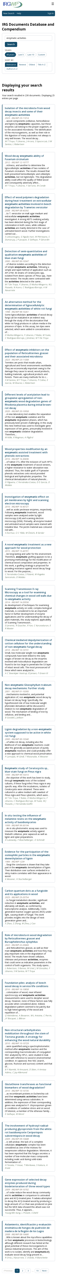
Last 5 (21, 54)
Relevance (11, 64)
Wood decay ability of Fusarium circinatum (24, 157)
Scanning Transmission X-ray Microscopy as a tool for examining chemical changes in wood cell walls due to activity (28, 594)
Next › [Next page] (44, 1270)
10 (37, 1270)
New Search (8, 13)
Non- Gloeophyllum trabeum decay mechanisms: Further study (28, 686)
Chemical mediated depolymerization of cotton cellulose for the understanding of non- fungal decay (28, 643)
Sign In (51, 13)
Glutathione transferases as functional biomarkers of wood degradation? (28, 1086)
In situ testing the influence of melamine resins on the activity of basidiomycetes (25, 819)
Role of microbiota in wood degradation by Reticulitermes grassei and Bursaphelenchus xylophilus (28, 938)
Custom (41, 54)
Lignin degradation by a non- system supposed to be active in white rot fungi (28, 733)
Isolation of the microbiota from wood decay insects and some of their (27, 111)
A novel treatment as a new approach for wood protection (28, 546)
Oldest (32, 64)
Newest (22, 64)
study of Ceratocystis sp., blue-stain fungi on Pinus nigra (26, 770)
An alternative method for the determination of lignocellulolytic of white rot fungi (28, 305)
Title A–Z (41, 64)
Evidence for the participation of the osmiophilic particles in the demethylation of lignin (27, 855)
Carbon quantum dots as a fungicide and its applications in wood (26, 892)
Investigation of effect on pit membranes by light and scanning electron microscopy (27, 500)
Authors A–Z (12, 69)
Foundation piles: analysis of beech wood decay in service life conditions (26, 984)
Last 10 (31, 54)
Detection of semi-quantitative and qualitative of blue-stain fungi (26, 255)
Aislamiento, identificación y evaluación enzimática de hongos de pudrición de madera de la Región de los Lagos (28, 1228)
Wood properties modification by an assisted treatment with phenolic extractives (26, 452)
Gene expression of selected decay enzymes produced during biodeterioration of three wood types (27, 1183)
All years (10, 54)
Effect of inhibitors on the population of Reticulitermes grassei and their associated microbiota (27, 353)
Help (19, 13)
